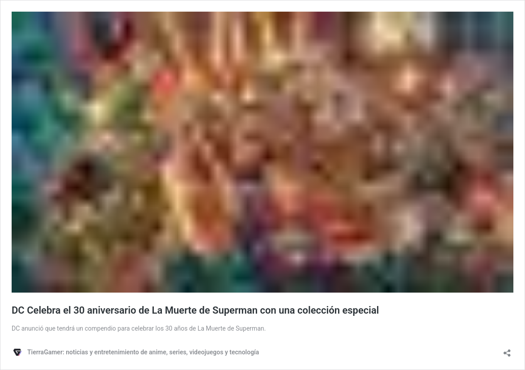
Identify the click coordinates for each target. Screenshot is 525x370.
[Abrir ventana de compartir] (507, 350)
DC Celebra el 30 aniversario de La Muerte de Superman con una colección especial (195, 310)
